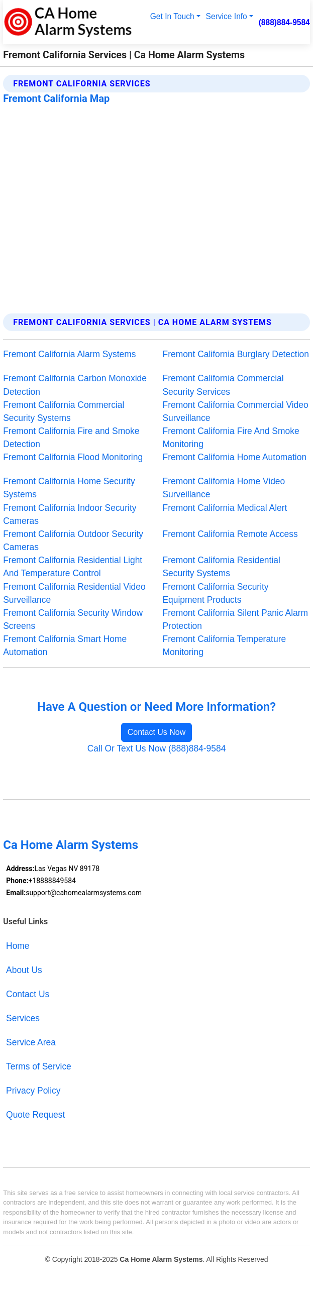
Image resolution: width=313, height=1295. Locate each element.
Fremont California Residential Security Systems (221, 566)
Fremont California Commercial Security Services (223, 384)
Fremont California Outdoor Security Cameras (73, 540)
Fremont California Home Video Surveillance (224, 487)
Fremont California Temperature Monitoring (224, 645)
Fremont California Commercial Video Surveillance (235, 411)
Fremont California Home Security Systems (69, 487)
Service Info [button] (226, 16)
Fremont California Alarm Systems (69, 354)
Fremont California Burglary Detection (236, 354)
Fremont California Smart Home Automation (65, 645)
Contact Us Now (157, 732)
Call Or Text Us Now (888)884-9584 (156, 748)
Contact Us (27, 994)
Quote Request (35, 1115)
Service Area (31, 1042)
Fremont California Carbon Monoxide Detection (75, 384)
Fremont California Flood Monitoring (73, 457)
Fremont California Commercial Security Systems (63, 411)
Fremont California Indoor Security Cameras (69, 514)
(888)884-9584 (284, 22)
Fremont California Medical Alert (225, 508)
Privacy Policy (33, 1091)
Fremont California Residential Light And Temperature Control (72, 566)
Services (23, 1018)
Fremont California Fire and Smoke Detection (71, 437)
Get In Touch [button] (172, 16)
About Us (24, 970)
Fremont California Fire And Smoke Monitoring (231, 437)
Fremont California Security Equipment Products (216, 593)
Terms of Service (38, 1066)
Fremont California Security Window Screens (73, 619)
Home (17, 946)
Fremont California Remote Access (230, 534)
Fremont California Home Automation (235, 457)
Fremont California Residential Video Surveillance (74, 593)
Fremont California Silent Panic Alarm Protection (235, 619)
